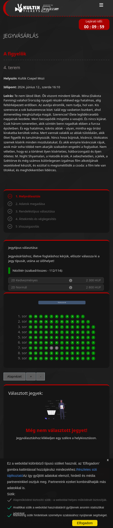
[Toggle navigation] (101, 5)
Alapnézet (14, 376)
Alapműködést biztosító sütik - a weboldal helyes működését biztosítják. (60, 500)
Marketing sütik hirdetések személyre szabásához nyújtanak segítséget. (60, 515)
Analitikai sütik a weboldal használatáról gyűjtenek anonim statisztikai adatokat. (58, 508)
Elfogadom (85, 523)
